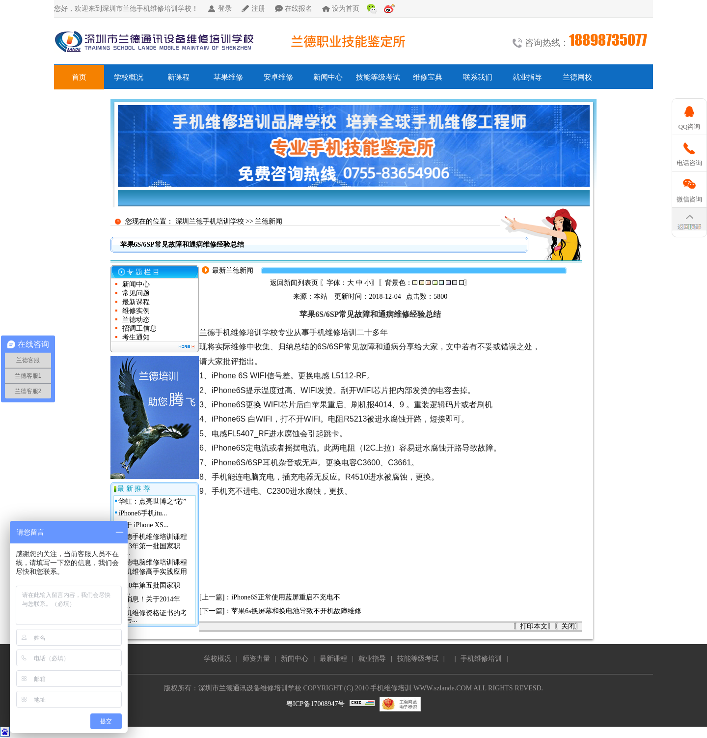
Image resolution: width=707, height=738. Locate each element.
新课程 (178, 77)
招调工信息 (139, 328)
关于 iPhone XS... (143, 525)
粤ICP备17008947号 (315, 704)
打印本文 (533, 626)
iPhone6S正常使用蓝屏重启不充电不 (285, 597)
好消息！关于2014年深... (149, 603)
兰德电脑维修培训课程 (152, 562)
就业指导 (527, 77)
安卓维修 (278, 77)
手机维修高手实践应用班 (152, 575)
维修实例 (136, 310)
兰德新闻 (268, 221)
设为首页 (345, 8)
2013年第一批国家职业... (149, 549)
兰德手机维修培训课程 (152, 536)
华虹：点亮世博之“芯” (152, 501)
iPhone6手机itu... (142, 513)
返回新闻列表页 (294, 282)
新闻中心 (328, 77)
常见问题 (136, 293)
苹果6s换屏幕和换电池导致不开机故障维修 (296, 611)
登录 (225, 8)
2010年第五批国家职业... (149, 589)
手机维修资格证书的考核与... (152, 616)
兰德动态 (136, 319)
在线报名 (298, 8)
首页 (79, 77)
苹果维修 (228, 77)
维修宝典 (427, 77)
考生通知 (136, 337)
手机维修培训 (481, 658)
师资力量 (256, 658)
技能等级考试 (378, 77)
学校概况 (128, 77)
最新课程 (136, 302)
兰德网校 (577, 77)
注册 (258, 8)
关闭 (568, 626)
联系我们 (477, 77)
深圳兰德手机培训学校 (209, 221)
